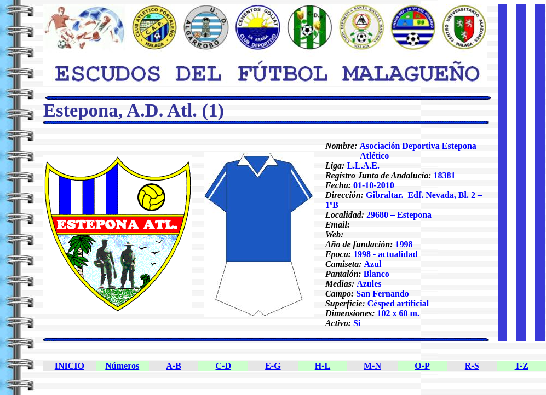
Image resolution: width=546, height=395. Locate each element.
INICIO (69, 365)
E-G (272, 365)
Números (122, 365)
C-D (223, 365)
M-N (372, 365)
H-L (322, 365)
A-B (173, 365)
